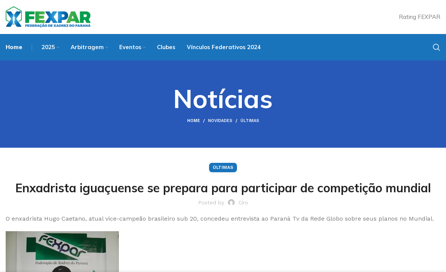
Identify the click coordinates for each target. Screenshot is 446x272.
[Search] (436, 47)
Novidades (220, 120)
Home (193, 120)
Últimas (249, 120)
